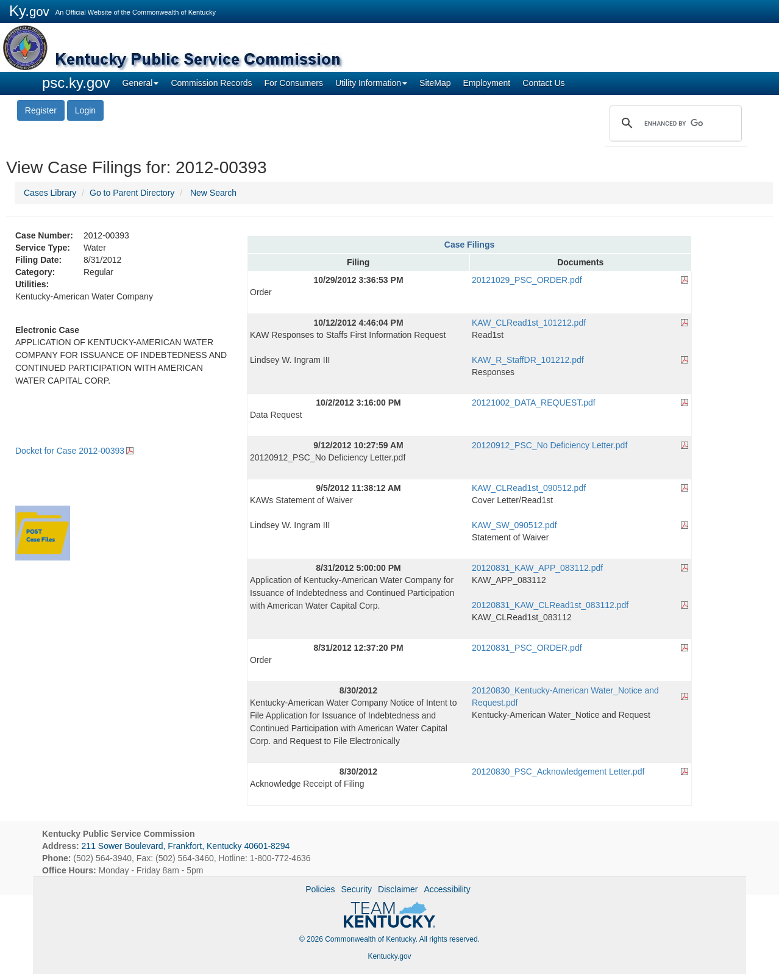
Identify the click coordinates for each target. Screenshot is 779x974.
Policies (320, 889)
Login (85, 110)
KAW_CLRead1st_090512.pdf (529, 488)
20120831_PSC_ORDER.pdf (527, 648)
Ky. (29, 10)
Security (356, 889)
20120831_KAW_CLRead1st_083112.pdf (550, 605)
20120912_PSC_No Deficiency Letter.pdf (549, 445)
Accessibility (447, 889)
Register (41, 110)
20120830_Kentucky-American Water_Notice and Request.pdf (565, 696)
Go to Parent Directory (132, 193)
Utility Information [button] (371, 83)
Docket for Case (69, 451)
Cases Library (50, 193)
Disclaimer (398, 889)
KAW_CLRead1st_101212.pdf (529, 323)
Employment (486, 83)
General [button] (141, 83)
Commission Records (211, 83)
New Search (213, 193)
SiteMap (434, 83)
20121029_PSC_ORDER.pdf (527, 280)
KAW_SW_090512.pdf (514, 525)
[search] (673, 123)
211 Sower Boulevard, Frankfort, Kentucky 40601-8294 (186, 846)
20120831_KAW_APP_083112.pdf (537, 568)
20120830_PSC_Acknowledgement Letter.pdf (558, 771)
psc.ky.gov (76, 82)
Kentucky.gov (389, 956)
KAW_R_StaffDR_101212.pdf (528, 360)
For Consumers (293, 83)
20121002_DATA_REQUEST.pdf (534, 402)
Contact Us (543, 83)
